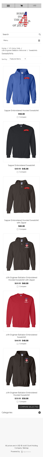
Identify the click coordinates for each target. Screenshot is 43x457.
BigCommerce (26, 452)
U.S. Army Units (14, 48)
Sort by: (4, 59)
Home (4, 48)
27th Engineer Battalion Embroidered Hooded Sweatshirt (21, 394)
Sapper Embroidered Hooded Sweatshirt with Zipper (21, 221)
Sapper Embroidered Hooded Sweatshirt (21, 110)
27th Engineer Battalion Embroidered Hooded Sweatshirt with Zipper (21, 278)
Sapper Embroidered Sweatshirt (21, 165)
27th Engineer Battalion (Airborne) (14, 50)
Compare (22, 117)
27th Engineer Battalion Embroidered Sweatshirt (21, 336)
